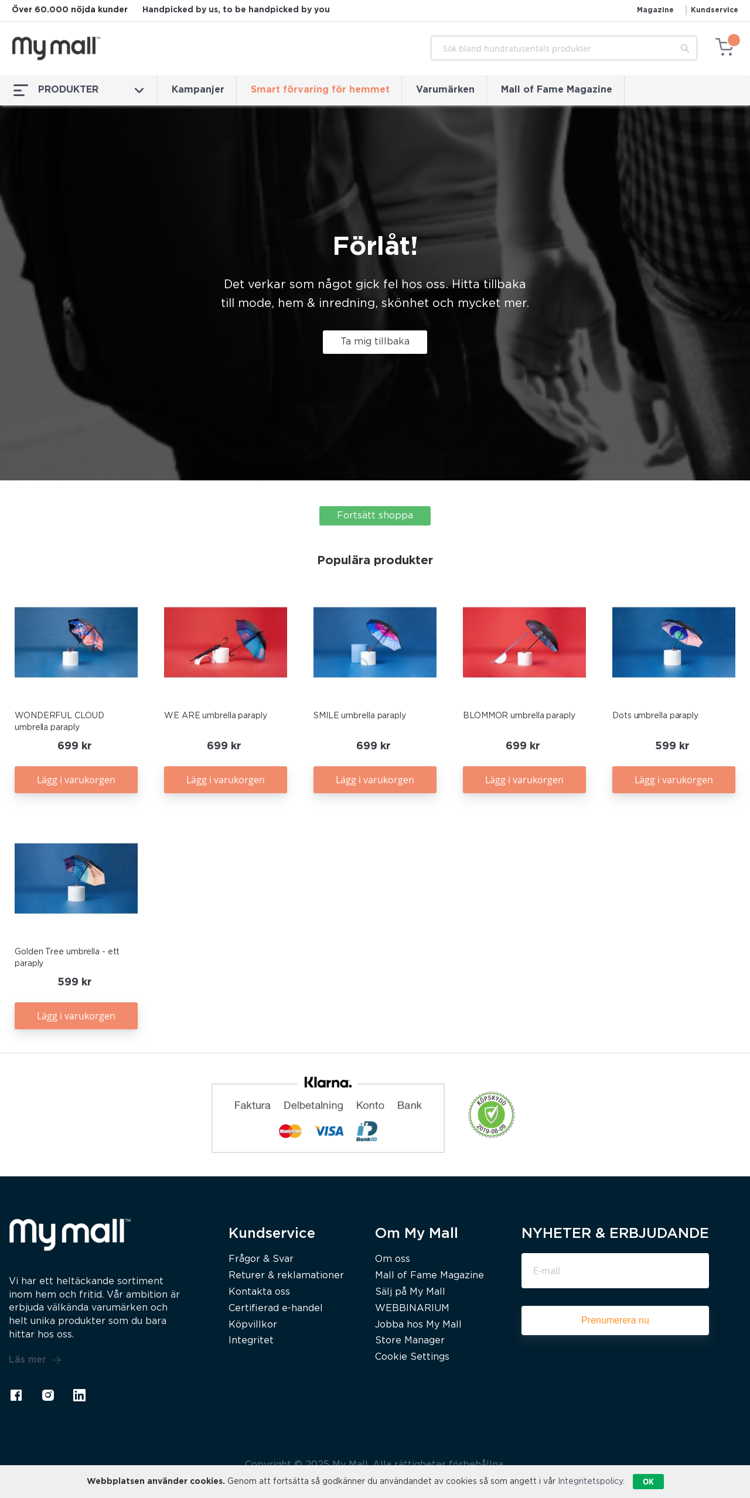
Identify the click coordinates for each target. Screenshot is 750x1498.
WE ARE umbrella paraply (215, 715)
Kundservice (714, 10)
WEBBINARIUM (412, 1308)
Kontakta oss (259, 1292)
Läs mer (35, 1360)
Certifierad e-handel (276, 1308)
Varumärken (445, 90)
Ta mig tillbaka (375, 341)
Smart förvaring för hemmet (320, 90)
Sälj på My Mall (410, 1292)
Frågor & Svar (261, 1259)
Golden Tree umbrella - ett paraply (67, 957)
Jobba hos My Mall (418, 1324)
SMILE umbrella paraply (359, 715)
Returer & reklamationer (286, 1275)
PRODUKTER (78, 90)
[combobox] (564, 48)
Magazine (655, 10)
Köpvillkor (253, 1324)
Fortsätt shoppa (375, 515)
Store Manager (410, 1340)
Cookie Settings (412, 1357)
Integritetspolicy (590, 1481)
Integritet (251, 1340)
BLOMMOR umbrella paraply (519, 715)
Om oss (392, 1259)
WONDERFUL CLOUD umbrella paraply (59, 721)
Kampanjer (198, 90)
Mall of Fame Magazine (556, 90)
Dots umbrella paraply (655, 715)
